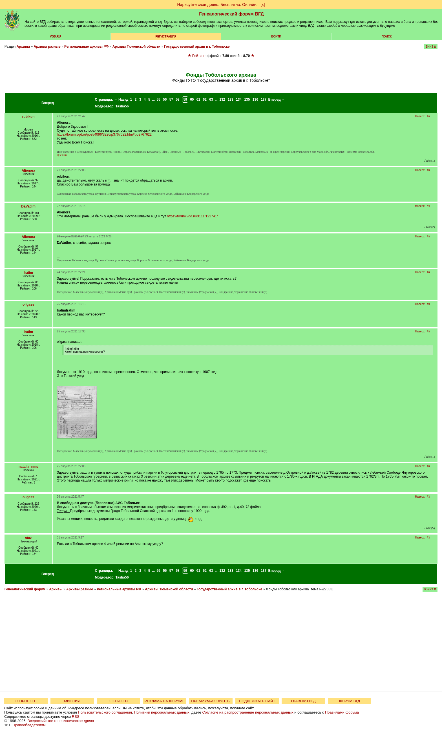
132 (222, 99)
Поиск (387, 36)
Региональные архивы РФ (86, 46)
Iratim (28, 273)
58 (177, 99)
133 (230, 99)
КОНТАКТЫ (118, 701)
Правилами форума (342, 712)
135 (247, 99)
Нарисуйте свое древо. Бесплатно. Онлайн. (217, 4)
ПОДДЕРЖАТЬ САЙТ (257, 701)
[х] (263, 4)
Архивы (23, 46)
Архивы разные (47, 46)
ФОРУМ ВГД (349, 701)
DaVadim (28, 206)
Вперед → (49, 103)
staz (28, 538)
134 (239, 99)
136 (255, 99)
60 (192, 99)
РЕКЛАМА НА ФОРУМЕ (164, 701)
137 (263, 99)
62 (205, 99)
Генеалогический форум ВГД (231, 14)
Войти (276, 36)
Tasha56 (122, 106)
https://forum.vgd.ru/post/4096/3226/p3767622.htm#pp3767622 (104, 134)
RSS (75, 716)
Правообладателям (28, 725)
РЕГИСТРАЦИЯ (165, 36)
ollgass (28, 304)
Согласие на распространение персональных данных (247, 712)
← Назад (121, 99)
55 (158, 99)
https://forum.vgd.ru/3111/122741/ (192, 216)
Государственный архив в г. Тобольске (196, 46)
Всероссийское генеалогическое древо (61, 721)
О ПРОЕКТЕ (26, 701)
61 (198, 99)
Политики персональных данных (161, 712)
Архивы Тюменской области (136, 46)
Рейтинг (198, 56)
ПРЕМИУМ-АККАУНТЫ (210, 701)
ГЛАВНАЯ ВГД (303, 701)
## (428, 116)
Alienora (28, 171)
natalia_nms (28, 467)
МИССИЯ (72, 701)
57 (171, 99)
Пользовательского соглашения (105, 712)
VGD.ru (55, 36)
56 (165, 99)
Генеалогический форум (25, 589)
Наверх (420, 116)
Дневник (62, 154)
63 (211, 99)
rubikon (28, 117)
